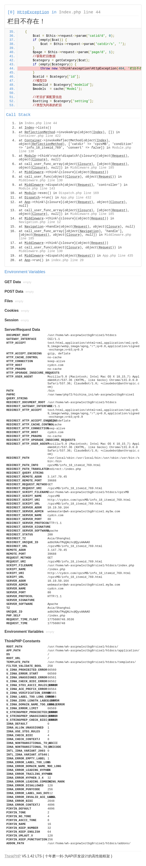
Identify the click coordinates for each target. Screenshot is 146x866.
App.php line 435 (118, 256)
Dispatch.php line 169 (79, 193)
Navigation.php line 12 (40, 222)
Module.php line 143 (37, 188)
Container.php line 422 (40, 136)
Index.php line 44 (80, 12)
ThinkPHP (13, 856)
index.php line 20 (67, 260)
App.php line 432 (76, 197)
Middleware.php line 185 (92, 167)
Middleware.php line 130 (41, 180)
